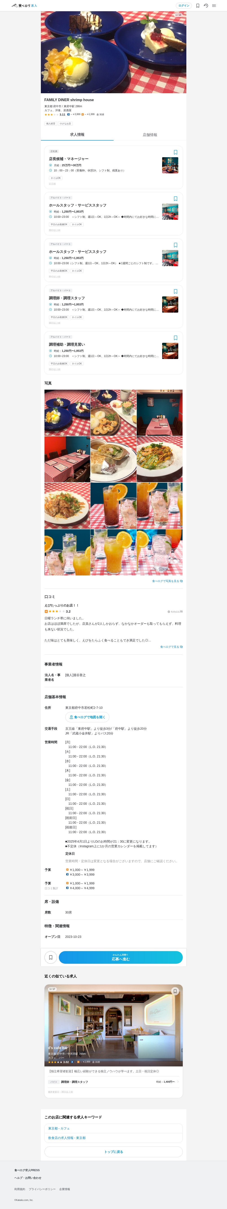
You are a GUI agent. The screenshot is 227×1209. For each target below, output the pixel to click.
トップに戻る (113, 1152)
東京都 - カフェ (59, 1128)
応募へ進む (120, 957)
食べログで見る (169, 646)
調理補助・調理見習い (67, 344)
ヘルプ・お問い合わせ (27, 1177)
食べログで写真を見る (165, 581)
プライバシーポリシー (42, 1189)
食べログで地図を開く (90, 717)
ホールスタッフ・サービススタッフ (77, 205)
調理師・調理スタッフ (67, 298)
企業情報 (64, 1189)
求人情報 (77, 134)
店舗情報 (150, 135)
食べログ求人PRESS (27, 1170)
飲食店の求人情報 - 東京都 (67, 1138)
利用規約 (19, 1189)
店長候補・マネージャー (68, 159)
